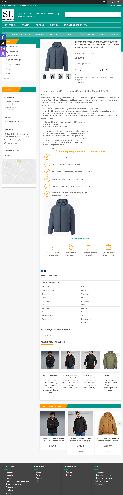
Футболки (10, 490)
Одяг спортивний (11, 52)
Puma (38, 475)
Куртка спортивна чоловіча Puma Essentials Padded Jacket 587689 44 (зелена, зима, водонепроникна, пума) (110, 382)
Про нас (40, 25)
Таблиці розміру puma (49, 148)
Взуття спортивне (12, 56)
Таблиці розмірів (102, 481)
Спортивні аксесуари (13, 60)
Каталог (25, 25)
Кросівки (9, 472)
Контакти (53, 25)
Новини (8, 74)
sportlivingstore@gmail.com (17, 140)
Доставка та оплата (12, 64)
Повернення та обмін (13, 69)
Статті (7, 78)
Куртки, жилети (16, 34)
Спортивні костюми (13, 484)
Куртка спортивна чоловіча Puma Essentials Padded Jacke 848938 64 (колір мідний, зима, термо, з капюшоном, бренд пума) (108, 439)
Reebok (39, 478)
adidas (38, 472)
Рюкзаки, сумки (12, 487)
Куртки (8, 478)
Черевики (10, 475)
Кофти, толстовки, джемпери (17, 481)
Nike (37, 481)
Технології (99, 484)
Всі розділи (100, 472)
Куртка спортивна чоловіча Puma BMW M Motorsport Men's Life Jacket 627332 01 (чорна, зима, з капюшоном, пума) (80, 439)
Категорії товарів (11, 46)
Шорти (8, 493)
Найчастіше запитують (75, 25)
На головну (10, 25)
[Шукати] (118, 14)
